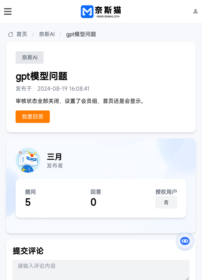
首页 (17, 34)
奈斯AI (46, 34)
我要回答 (33, 116)
